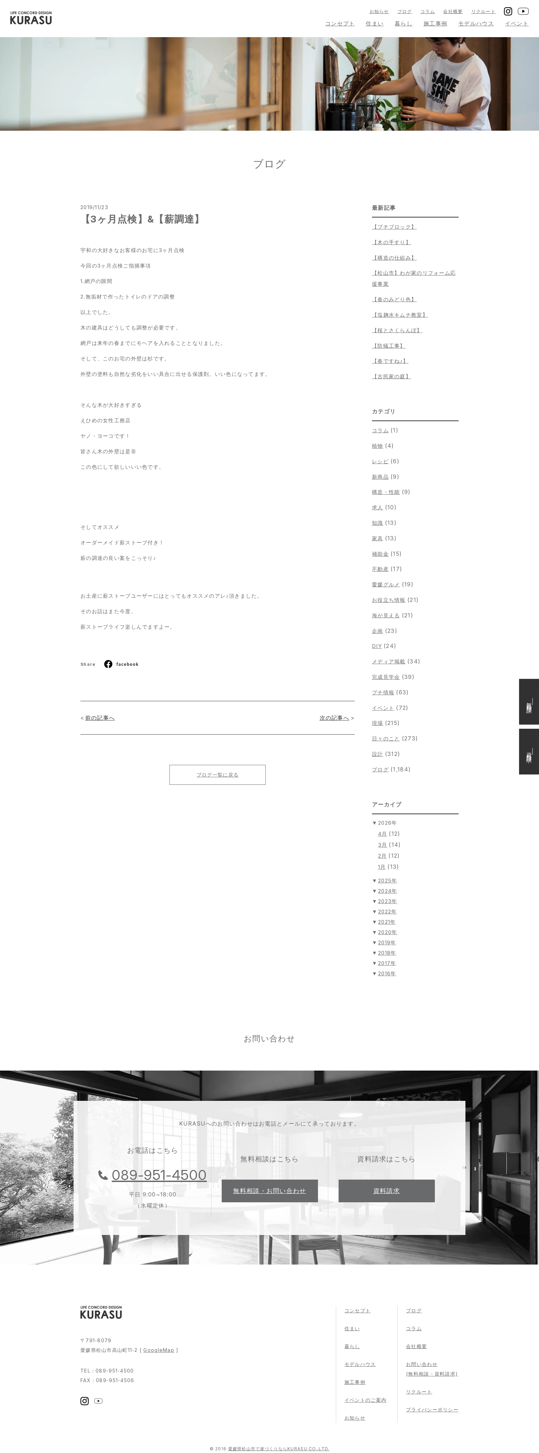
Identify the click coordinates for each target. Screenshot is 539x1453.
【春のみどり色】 (394, 299)
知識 (377, 523)
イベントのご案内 (365, 1400)
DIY (377, 646)
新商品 (380, 477)
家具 (377, 538)
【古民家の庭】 (391, 376)
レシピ (380, 461)
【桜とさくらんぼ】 (397, 330)
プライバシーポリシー (432, 1409)
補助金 (380, 554)
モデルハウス (476, 23)
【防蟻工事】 (389, 346)
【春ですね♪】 (390, 361)
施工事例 (435, 23)
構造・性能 (386, 492)
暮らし (403, 23)
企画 (377, 631)
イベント (517, 23)
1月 (382, 867)
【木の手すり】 (391, 242)
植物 (377, 446)
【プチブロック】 (394, 227)
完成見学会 (386, 677)
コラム (427, 11)
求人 (377, 507)
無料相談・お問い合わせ (269, 1190)
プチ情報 (383, 692)
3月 (382, 845)
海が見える (386, 615)
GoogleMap (158, 1350)
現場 (377, 723)
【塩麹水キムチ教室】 (400, 315)
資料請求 (386, 1190)
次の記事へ (334, 717)
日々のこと (386, 738)
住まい (375, 23)
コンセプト (340, 23)
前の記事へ (100, 717)
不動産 (380, 569)
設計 (377, 754)
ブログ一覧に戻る (218, 775)
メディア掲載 (389, 661)
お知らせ (379, 11)
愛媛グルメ (386, 584)
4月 (382, 834)
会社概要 (453, 11)
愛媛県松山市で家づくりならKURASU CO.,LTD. (279, 1448)
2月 (382, 856)
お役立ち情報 (389, 600)
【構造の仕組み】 (394, 257)
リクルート (483, 11)
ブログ (404, 11)
